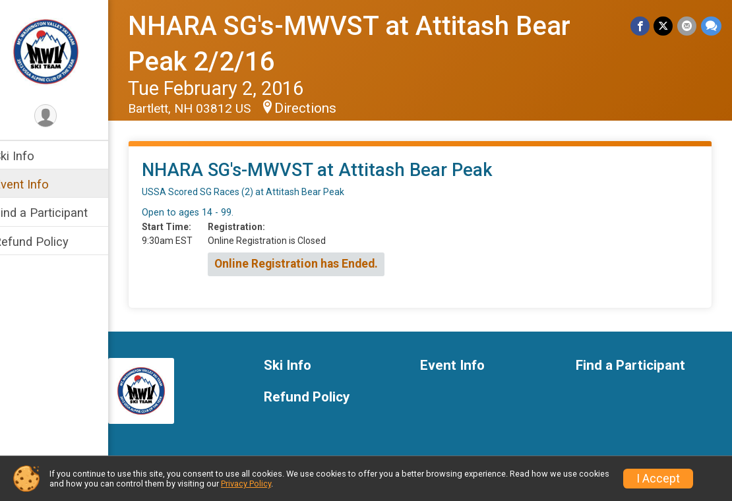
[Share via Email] (687, 26)
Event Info (38, 184)
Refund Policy (48, 242)
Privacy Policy (246, 483)
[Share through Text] (711, 26)
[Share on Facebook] (641, 26)
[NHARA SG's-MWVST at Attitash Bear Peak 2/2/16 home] (63, 50)
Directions (322, 108)
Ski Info (31, 156)
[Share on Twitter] (664, 26)
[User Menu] (63, 116)
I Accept (658, 478)
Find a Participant (58, 213)
